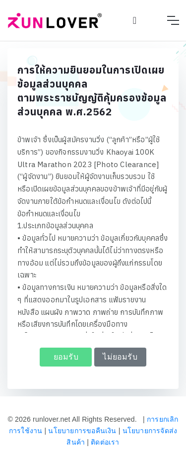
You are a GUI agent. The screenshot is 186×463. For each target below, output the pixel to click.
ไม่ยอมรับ (120, 357)
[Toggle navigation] (173, 20)
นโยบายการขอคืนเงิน (82, 431)
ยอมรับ (66, 357)
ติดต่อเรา (105, 442)
